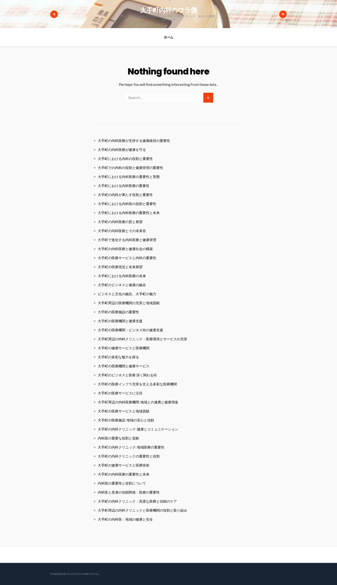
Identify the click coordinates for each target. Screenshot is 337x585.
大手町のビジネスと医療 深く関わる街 (127, 375)
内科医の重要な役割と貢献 (118, 438)
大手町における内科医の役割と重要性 (127, 204)
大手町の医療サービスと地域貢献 (123, 411)
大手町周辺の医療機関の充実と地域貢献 (129, 303)
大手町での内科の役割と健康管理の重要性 (130, 168)
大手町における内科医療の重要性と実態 (129, 177)
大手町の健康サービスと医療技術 (123, 465)
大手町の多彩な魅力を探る (118, 357)
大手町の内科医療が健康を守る (122, 150)
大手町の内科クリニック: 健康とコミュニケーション (138, 429)
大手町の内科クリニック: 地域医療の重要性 (131, 447)
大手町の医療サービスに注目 (120, 393)
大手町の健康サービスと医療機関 (123, 348)
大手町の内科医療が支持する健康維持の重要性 (134, 141)
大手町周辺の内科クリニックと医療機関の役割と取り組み (142, 510)
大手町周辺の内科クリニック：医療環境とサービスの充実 (142, 339)
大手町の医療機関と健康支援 (120, 321)
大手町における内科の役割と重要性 (125, 159)
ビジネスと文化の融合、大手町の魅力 (127, 294)
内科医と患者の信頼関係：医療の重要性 (129, 492)
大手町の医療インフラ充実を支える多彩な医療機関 (137, 384)
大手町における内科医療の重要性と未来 (129, 213)
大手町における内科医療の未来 (122, 276)
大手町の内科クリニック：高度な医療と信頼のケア (137, 501)
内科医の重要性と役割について (122, 483)
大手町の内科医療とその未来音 (122, 231)
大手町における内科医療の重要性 (123, 186)
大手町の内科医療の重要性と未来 (123, 474)
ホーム (168, 37)
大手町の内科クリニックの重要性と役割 (129, 456)
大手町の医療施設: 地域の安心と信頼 (126, 420)
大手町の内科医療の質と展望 (120, 222)
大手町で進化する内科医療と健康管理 (127, 240)
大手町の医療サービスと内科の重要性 (127, 258)
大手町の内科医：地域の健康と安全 (125, 519)
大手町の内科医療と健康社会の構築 (125, 249)
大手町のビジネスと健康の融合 (122, 285)
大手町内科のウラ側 (168, 10)
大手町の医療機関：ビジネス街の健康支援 (130, 330)
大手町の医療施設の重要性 (118, 312)
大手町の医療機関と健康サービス (123, 366)
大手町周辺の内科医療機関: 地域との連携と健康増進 (138, 402)
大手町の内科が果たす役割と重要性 (125, 195)
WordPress (75, 574)
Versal (94, 574)
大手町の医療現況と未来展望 (120, 267)
